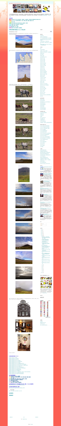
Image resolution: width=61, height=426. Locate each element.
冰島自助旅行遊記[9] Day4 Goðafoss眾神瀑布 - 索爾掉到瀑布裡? (45, 243)
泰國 (24, 20)
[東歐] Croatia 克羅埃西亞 (43, 72)
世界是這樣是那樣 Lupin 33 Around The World (24, 3)
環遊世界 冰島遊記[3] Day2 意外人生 (14, 359)
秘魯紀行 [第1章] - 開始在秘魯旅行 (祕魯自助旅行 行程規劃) (48, 174)
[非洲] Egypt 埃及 (42, 66)
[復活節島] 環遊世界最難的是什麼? (44, 153)
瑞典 (15, 378)
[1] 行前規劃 (41, 146)
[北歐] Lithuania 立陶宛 (43, 65)
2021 (41, 229)
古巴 (15, 26)
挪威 (13, 378)
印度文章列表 (42, 35)
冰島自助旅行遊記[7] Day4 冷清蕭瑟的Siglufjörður (46, 250)
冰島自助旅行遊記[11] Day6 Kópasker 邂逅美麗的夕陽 (45, 239)
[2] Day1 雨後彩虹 (42, 145)
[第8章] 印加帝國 (42, 99)
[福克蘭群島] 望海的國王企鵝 (43, 151)
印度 (33, 20)
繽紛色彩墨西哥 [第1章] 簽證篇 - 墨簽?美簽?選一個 (48, 214)
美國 (17, 26)
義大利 (17, 25)
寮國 (28, 20)
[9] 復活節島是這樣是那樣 (43, 112)
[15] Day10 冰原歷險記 (43, 129)
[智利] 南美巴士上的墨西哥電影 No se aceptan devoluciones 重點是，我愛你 (46, 238)
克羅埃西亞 (21, 24)
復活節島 (16, 27)
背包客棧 (41, 321)
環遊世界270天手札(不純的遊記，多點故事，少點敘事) (20, 19)
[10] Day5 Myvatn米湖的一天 (43, 135)
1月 (42, 271)
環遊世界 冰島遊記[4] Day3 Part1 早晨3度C (15, 360)
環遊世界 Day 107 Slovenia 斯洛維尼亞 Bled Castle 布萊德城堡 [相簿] (45, 208)
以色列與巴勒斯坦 (18, 20)
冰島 (11, 378)
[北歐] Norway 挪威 (42, 59)
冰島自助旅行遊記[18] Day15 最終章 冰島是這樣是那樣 (48, 181)
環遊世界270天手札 (14, 376)
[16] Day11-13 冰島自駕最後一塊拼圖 (44, 128)
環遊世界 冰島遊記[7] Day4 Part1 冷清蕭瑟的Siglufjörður (16, 363)
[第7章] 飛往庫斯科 (42, 100)
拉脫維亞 (23, 378)
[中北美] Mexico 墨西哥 (43, 77)
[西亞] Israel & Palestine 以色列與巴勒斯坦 (45, 94)
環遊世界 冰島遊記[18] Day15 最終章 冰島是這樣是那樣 (16, 373)
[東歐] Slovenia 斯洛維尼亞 (43, 71)
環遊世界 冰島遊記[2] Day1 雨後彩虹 (14, 358)
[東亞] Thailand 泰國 (42, 87)
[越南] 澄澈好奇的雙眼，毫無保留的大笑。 (45, 152)
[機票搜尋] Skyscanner (43, 322)
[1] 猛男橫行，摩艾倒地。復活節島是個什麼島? (46, 122)
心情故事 (18, 376)
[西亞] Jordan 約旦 (42, 93)
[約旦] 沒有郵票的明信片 (43, 162)
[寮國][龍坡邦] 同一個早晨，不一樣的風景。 (45, 159)
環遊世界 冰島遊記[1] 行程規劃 (13, 357)
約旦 (14, 20)
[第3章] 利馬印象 (42, 105)
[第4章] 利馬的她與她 (42, 104)
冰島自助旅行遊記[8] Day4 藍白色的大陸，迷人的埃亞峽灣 (46, 246)
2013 (41, 272)
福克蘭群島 (20, 27)
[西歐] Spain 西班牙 (42, 75)
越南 (26, 20)
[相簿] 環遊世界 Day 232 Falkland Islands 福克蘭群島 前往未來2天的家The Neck (46, 188)
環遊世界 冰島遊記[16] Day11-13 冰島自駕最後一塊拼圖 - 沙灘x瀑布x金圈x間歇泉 (19, 371)
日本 (12, 20)
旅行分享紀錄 (42, 54)
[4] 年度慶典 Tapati (42, 118)
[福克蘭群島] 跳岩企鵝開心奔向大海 (44, 158)
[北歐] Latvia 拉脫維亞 (43, 64)
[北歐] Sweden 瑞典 (42, 60)
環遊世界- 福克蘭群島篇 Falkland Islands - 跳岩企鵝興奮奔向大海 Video (46, 254)
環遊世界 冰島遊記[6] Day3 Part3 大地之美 (14, 362)
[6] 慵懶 (41, 116)
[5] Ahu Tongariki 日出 (43, 117)
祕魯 (12, 27)
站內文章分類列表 (42, 49)
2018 (41, 230)
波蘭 (12, 24)
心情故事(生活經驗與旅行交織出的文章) (35, 19)
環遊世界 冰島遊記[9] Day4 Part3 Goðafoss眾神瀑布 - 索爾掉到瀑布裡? (18, 365)
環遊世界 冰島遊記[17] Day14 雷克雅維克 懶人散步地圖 (16, 372)
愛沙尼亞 (19, 378)
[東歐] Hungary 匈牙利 (43, 70)
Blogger (32, 424)
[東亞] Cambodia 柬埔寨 (43, 88)
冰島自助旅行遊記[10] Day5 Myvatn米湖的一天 (45, 241)
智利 (14, 27)
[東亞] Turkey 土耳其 (42, 92)
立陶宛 (26, 378)
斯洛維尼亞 (17, 24)
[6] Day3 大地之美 (42, 140)
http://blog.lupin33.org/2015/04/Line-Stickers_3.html (17, 387)
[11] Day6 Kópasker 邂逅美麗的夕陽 (44, 134)
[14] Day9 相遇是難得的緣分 (43, 130)
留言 (42, 225)
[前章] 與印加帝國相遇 (43, 109)
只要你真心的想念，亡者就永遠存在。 (45, 41)
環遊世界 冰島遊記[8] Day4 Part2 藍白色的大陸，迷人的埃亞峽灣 (17, 364)
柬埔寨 (31, 20)
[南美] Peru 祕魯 (42, 81)
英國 (12, 25)
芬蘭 (17, 378)
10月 (42, 265)
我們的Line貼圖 (42, 55)
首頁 (40, 48)
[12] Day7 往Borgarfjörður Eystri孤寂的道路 (45, 133)
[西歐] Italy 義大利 (42, 76)
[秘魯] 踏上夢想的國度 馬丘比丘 (44, 157)
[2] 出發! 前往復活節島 (43, 121)
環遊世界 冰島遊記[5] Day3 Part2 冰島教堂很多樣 (15, 361)
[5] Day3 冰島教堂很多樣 (43, 141)
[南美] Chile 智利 (42, 82)
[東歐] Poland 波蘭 (42, 69)
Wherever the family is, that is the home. (45, 163)
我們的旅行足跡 (42, 53)
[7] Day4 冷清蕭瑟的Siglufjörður (44, 139)
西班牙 (15, 25)
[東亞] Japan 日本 (42, 86)
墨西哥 (13, 26)
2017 (41, 231)
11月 (42, 264)
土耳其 (22, 20)
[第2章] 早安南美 (42, 106)
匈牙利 (14, 24)
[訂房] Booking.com (42, 323)
